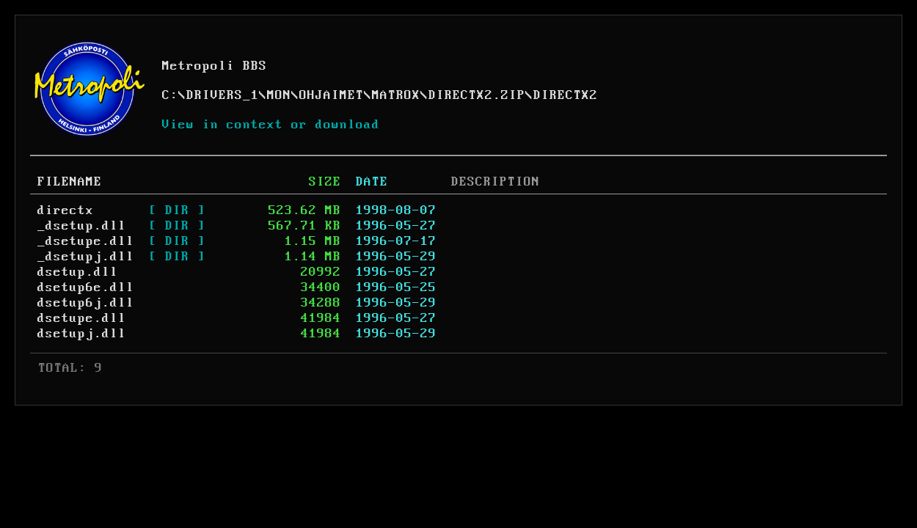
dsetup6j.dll (85, 303)
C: (170, 95)
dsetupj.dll (81, 333)
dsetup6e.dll (85, 287)
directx (65, 210)
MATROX (396, 95)
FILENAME (69, 182)
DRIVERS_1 (222, 95)
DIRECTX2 (565, 95)
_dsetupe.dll (85, 241)
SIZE (325, 182)
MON (279, 95)
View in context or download (271, 124)
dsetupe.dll (81, 318)
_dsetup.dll (81, 226)
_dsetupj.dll (85, 256)
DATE (372, 182)
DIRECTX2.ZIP (476, 95)
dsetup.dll (77, 272)
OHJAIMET (331, 95)
